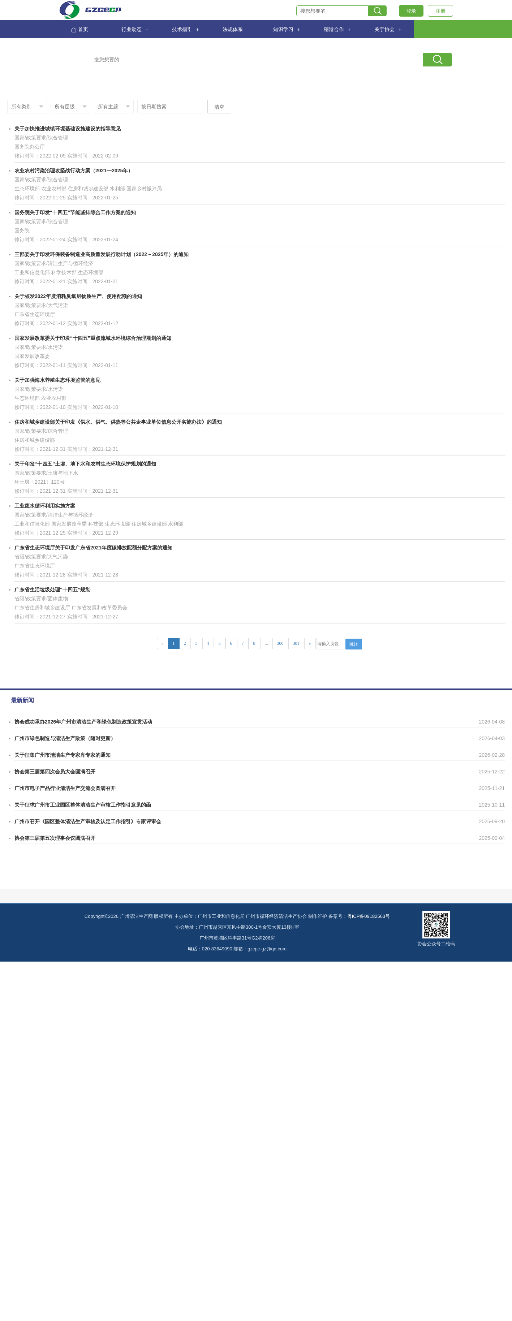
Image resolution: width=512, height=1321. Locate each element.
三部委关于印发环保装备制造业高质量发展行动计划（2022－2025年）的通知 (101, 254)
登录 (411, 11)
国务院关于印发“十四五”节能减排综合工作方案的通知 (75, 212)
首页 (79, 30)
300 (280, 643)
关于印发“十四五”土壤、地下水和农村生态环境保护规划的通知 (85, 464)
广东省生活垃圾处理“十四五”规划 (52, 589)
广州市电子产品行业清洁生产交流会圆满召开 (65, 788)
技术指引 (182, 29)
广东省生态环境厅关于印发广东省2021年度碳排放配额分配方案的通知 (93, 548)
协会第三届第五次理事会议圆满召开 (54, 838)
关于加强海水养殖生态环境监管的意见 (57, 380)
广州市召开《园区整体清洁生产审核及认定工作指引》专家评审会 (87, 821)
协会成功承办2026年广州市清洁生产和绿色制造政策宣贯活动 (83, 722)
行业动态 (131, 29)
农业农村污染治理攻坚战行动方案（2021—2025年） (73, 170)
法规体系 (233, 29)
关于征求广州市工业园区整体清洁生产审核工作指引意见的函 (82, 805)
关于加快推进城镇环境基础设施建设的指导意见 (67, 128)
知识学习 (283, 29)
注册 (440, 11)
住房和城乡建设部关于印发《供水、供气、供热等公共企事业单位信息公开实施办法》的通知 (118, 422)
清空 (219, 107)
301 (296, 643)
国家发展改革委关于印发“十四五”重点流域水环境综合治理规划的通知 (92, 338)
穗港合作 (334, 29)
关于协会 (384, 29)
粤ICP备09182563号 (368, 916)
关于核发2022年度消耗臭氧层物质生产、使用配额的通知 (78, 296)
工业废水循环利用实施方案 (44, 506)
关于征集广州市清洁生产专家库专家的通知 (62, 755)
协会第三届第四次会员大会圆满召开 (54, 771)
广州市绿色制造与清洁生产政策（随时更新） (65, 738)
